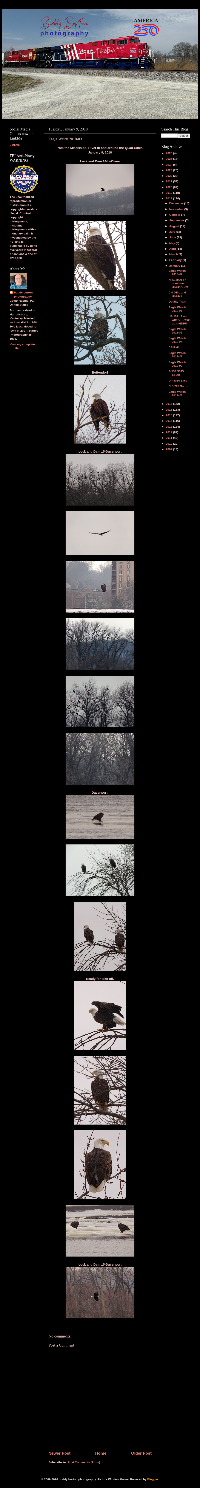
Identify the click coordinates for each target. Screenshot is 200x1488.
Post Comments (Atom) (84, 1462)
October (175, 214)
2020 (169, 187)
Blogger (152, 1479)
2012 (169, 432)
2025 (169, 158)
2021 (169, 181)
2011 (169, 437)
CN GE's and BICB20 (177, 294)
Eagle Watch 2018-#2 (177, 364)
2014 (169, 420)
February (176, 260)
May (172, 243)
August (174, 226)
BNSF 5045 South (176, 373)
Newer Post (59, 1453)
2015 (169, 415)
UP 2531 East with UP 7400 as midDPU (179, 320)
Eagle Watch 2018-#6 (177, 309)
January (175, 265)
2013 (169, 426)
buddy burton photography (23, 294)
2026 (169, 153)
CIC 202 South (178, 386)
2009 (169, 449)
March (174, 254)
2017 (169, 403)
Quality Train (177, 301)
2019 (169, 192)
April (173, 248)
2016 (169, 409)
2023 (169, 170)
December (176, 203)
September (177, 220)
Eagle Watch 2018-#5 (177, 330)
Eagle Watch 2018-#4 (177, 340)
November (176, 209)
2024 (169, 164)
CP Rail (174, 347)
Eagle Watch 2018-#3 (177, 354)
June (173, 237)
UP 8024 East (178, 380)
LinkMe (15, 144)
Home (100, 1453)
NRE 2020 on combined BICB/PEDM (178, 283)
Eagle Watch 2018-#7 (177, 272)
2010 (169, 443)
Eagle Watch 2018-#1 (177, 393)
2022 (169, 175)
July (172, 231)
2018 (169, 198)
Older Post (141, 1453)
